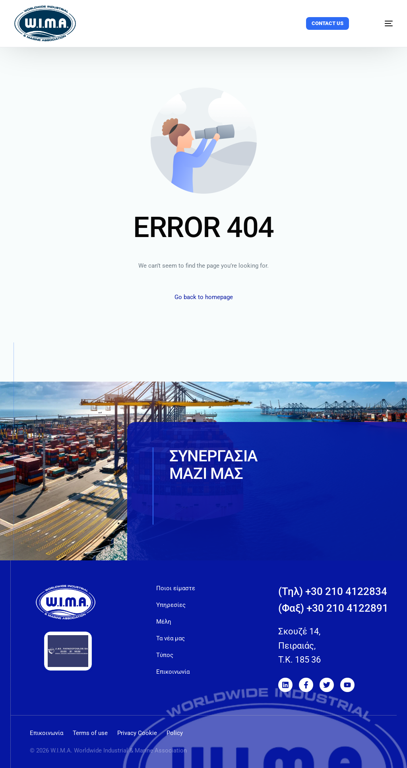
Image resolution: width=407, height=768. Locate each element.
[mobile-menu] (380, 23)
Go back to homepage (203, 297)
